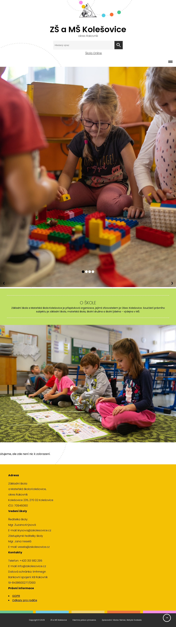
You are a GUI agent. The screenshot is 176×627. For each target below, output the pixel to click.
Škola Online (93, 53)
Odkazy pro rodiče (24, 600)
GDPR (16, 596)
